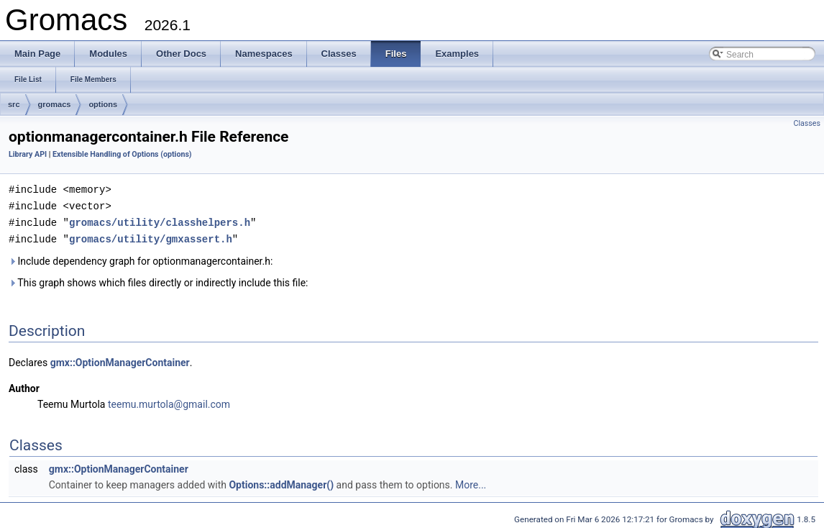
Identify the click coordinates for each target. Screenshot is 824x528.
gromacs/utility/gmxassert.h (150, 236)
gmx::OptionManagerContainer (120, 359)
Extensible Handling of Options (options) (122, 154)
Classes (807, 123)
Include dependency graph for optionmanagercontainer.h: (141, 258)
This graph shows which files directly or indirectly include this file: (158, 280)
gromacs (54, 104)
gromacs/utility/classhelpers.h (159, 220)
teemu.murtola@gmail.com (169, 401)
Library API (28, 154)
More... (470, 482)
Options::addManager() (281, 482)
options (102, 104)
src (14, 104)
